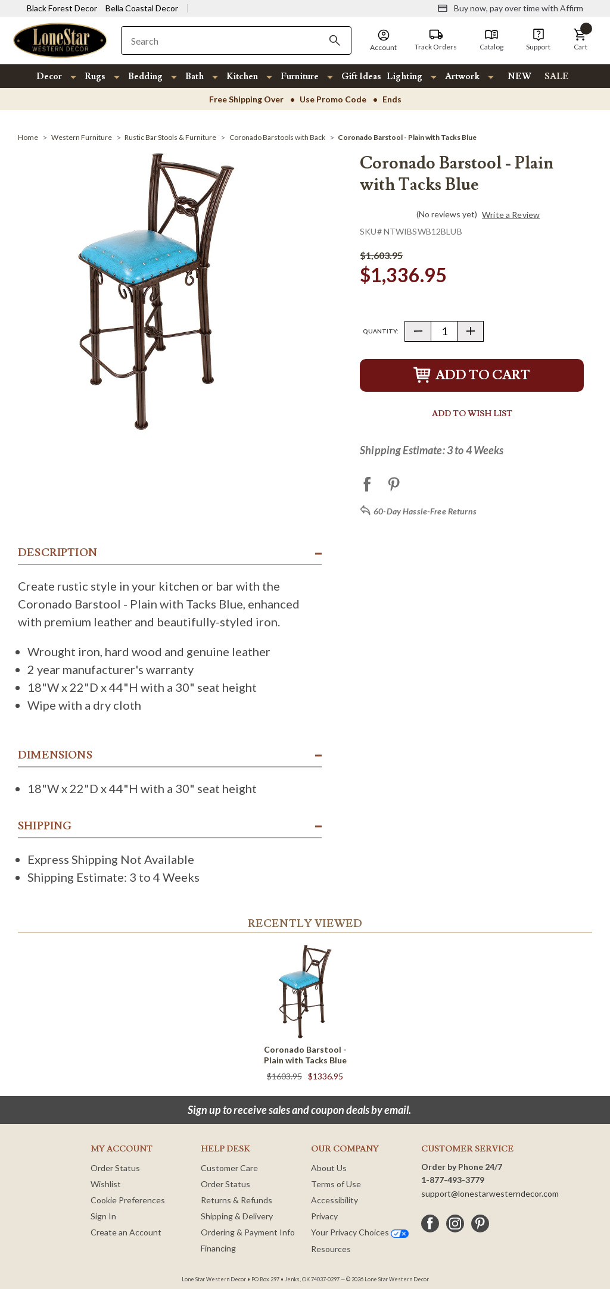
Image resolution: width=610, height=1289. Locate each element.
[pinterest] (480, 1223)
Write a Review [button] (511, 215)
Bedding (145, 76)
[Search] (335, 40)
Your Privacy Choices (360, 1232)
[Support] (538, 40)
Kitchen (242, 76)
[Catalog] (491, 40)
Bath (194, 76)
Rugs (95, 76)
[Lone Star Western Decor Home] (60, 40)
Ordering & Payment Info (248, 1232)
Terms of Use (336, 1184)
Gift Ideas (361, 76)
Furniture (300, 76)
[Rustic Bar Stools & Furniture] (170, 137)
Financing (218, 1248)
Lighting (404, 76)
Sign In (103, 1216)
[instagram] (455, 1223)
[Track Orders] (436, 40)
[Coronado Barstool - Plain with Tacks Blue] (407, 137)
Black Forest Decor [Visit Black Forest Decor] (62, 8)
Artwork (462, 76)
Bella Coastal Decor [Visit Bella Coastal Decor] (141, 8)
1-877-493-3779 (452, 1180)
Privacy (324, 1216)
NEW (519, 76)
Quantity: (381, 331)
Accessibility (334, 1200)
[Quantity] (444, 331)
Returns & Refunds (236, 1200)
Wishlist (106, 1184)
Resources (331, 1249)
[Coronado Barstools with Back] (277, 137)
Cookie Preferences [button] (128, 1200)
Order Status (115, 1168)
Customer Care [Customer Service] (229, 1168)
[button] (580, 40)
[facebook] (430, 1223)
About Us (329, 1168)
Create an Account (126, 1232)
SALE (556, 76)
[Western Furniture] (81, 137)
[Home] (28, 137)
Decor (49, 76)
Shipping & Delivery (237, 1216)
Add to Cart (471, 375)
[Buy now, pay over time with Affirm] (510, 8)
